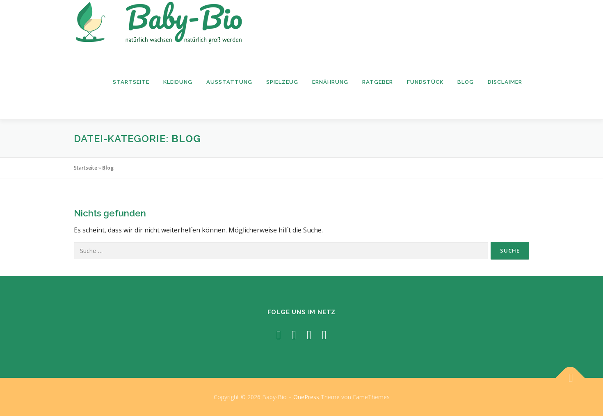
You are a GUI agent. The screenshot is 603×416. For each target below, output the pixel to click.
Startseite (131, 82)
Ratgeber (377, 82)
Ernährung (330, 82)
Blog (465, 82)
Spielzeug (282, 82)
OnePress (306, 397)
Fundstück (425, 82)
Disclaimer (505, 82)
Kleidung (177, 82)
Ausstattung (229, 82)
